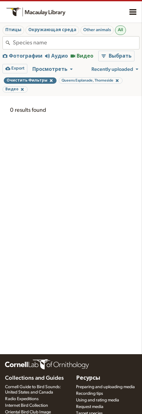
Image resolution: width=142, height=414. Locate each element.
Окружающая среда (52, 30)
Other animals (97, 30)
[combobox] (76, 43)
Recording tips (89, 393)
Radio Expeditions (22, 399)
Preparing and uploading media (105, 387)
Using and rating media (97, 400)
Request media (89, 407)
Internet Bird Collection (26, 405)
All (120, 30)
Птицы (13, 30)
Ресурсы (88, 378)
